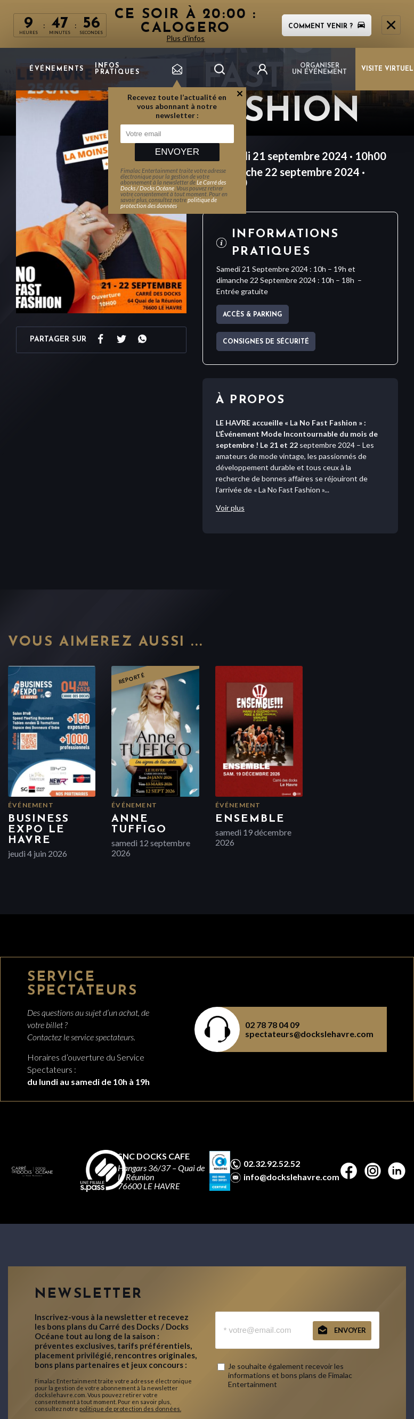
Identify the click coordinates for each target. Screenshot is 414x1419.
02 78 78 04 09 (272, 1024)
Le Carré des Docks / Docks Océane (173, 185)
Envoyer (177, 152)
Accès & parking (252, 315)
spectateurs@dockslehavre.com (309, 1033)
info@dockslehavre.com (291, 1177)
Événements (56, 69)
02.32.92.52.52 (271, 1163)
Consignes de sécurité (266, 342)
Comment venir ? (326, 26)
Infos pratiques (117, 69)
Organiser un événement (319, 69)
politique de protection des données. (130, 1408)
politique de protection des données (168, 202)
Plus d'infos (186, 38)
